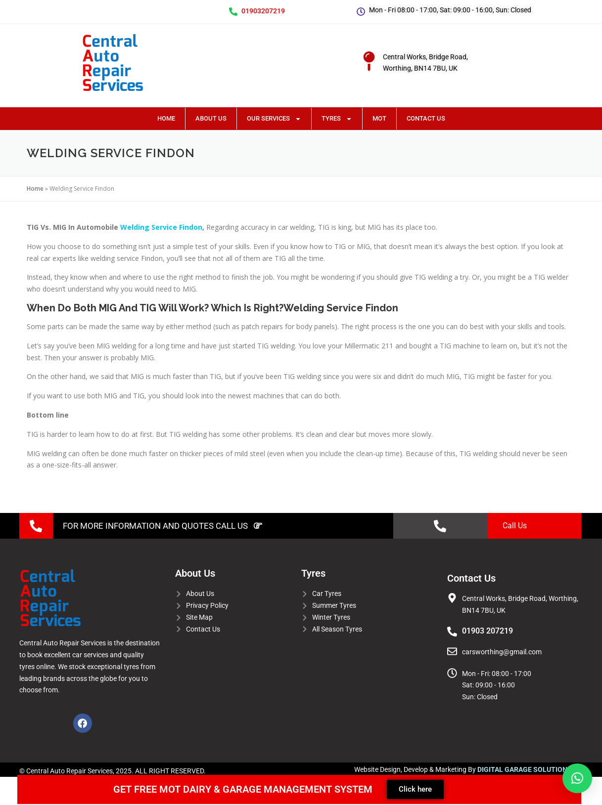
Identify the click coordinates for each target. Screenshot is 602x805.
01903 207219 (487, 631)
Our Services (274, 119)
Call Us (515, 525)
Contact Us (426, 118)
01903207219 (263, 11)
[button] (577, 778)
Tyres (337, 119)
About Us (211, 118)
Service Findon (175, 227)
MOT (379, 118)
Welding (134, 227)
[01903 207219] (452, 631)
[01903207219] (233, 11)
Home (166, 118)
